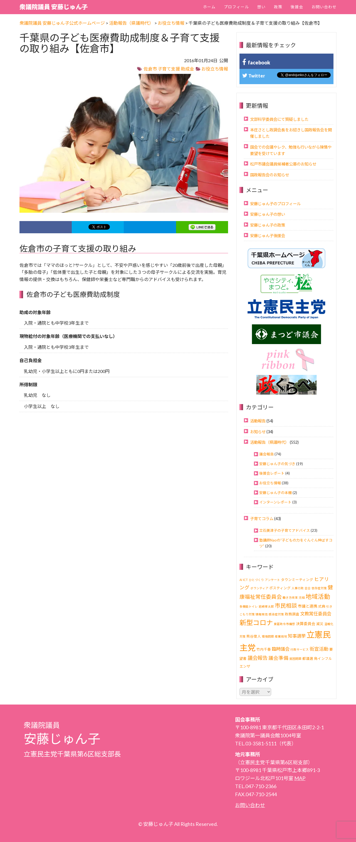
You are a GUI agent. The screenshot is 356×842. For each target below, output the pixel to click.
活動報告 (258, 421)
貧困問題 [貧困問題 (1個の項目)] (295, 658)
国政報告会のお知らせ (269, 174)
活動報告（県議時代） (269, 442)
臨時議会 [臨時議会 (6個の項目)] (281, 649)
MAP (299, 778)
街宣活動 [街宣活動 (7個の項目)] (319, 649)
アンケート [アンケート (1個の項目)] (272, 580)
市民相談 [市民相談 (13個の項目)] (286, 605)
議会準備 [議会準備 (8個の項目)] (278, 658)
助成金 (187, 68)
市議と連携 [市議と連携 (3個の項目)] (307, 606)
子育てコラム (261, 518)
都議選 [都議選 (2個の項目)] (307, 658)
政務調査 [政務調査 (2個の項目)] (292, 614)
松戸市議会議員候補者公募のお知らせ (283, 164)
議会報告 (266, 454)
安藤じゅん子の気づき (277, 464)
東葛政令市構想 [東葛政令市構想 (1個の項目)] (284, 624)
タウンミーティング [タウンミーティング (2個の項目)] (297, 580)
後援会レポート (272, 473)
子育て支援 (169, 68)
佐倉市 (150, 68)
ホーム (209, 6)
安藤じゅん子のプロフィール (275, 203)
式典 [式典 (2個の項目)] (321, 606)
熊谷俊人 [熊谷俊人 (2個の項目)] (253, 636)
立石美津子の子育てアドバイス (284, 530)
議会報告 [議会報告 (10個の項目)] (258, 658)
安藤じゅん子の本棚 (275, 492)
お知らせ (258, 431)
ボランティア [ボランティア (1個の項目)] (259, 588)
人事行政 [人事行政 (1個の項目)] (297, 588)
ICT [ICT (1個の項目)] (245, 580)
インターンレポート (275, 502)
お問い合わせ (324, 6)
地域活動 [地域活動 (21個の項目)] (318, 596)
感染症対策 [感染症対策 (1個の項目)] (276, 614)
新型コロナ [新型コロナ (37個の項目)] (256, 622)
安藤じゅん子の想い (267, 214)
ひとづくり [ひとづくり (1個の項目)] (256, 580)
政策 (278, 6)
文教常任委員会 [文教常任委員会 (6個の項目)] (315, 614)
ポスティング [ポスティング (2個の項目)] (280, 588)
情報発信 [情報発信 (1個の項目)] (262, 614)
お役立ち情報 (214, 68)
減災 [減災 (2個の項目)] (319, 624)
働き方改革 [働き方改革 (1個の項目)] (290, 597)
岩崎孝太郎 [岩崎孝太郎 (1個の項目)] (266, 606)
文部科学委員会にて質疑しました (279, 119)
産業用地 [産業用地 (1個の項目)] (281, 636)
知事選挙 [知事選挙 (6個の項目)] (297, 636)
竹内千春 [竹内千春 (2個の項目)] (263, 649)
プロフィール (236, 6)
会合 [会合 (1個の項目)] (308, 588)
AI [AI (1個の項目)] (240, 580)
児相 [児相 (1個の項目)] (302, 597)
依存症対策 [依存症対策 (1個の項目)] (319, 588)
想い (261, 6)
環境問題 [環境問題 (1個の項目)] (268, 636)
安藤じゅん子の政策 (267, 225)
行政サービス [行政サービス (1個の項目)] (299, 649)
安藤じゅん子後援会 (267, 235)
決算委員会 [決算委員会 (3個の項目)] (305, 623)
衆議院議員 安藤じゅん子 (53, 7)
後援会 (297, 6)
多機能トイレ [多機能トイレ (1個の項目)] (248, 606)
